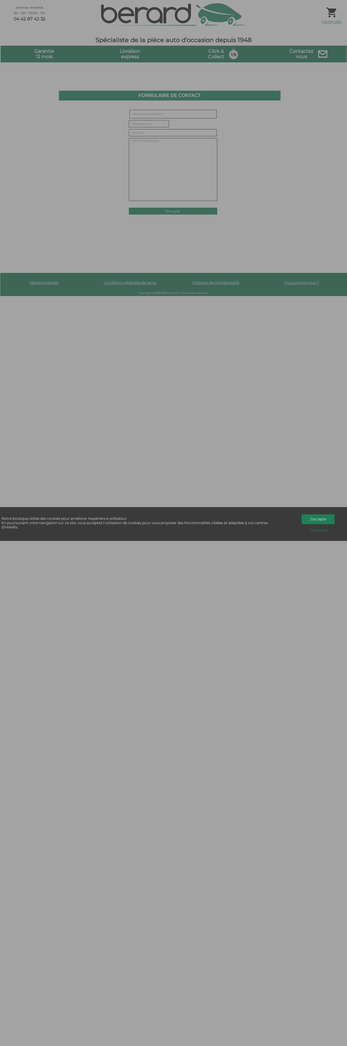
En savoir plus (318, 529)
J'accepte (318, 519)
